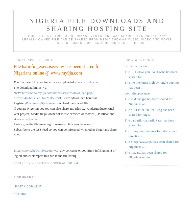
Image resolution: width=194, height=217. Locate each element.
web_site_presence (137, 93)
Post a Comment (28, 186)
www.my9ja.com (89, 82)
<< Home (20, 194)
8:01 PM (72, 163)
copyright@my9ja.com (37, 150)
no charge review (136, 66)
